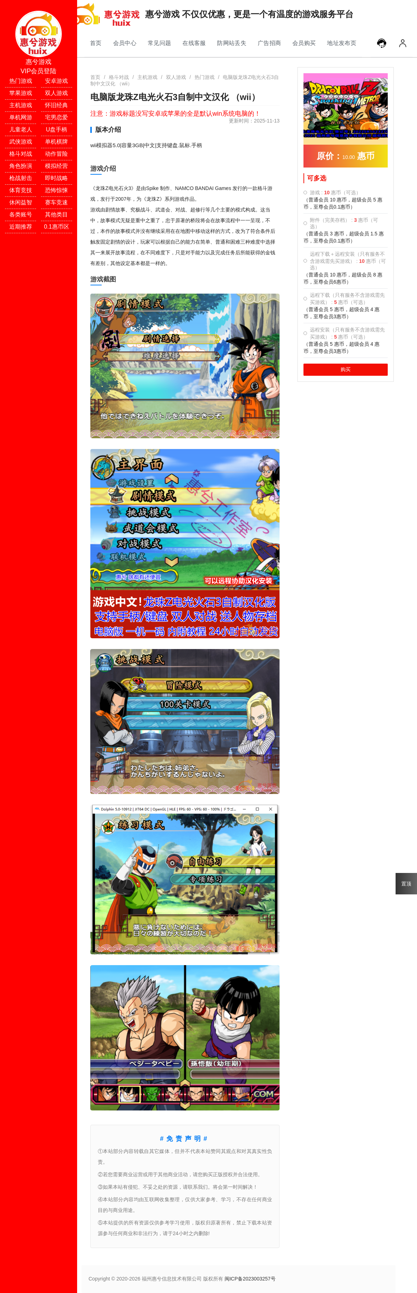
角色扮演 (20, 166)
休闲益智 (20, 202)
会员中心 (124, 43)
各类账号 (20, 214)
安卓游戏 (56, 81)
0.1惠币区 (56, 227)
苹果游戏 (20, 93)
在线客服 (194, 43)
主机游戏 (20, 105)
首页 (96, 43)
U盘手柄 (56, 129)
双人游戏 (56, 93)
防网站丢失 (231, 43)
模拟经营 (56, 166)
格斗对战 (20, 154)
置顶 (406, 884)
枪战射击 (20, 178)
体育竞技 (20, 190)
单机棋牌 (56, 142)
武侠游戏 (20, 142)
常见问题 (159, 43)
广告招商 (269, 43)
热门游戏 (20, 81)
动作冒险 (56, 154)
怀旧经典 (56, 105)
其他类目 (56, 214)
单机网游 (20, 117)
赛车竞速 (56, 202)
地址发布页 (341, 43)
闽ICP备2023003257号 (250, 1279)
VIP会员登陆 (38, 71)
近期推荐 (20, 227)
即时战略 (56, 178)
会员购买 (304, 43)
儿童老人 (20, 129)
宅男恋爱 (56, 117)
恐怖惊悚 (56, 190)
